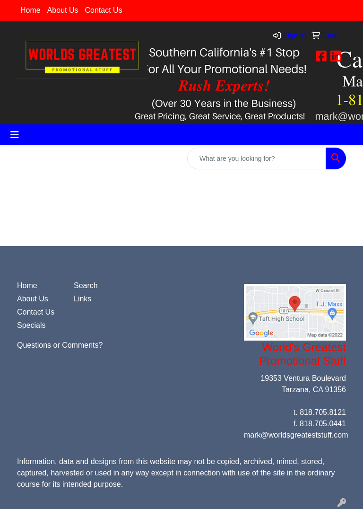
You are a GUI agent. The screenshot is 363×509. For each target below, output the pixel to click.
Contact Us (103, 10)
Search (86, 285)
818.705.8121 (323, 412)
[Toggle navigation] (15, 134)
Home (30, 10)
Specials (31, 325)
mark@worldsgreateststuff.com (296, 435)
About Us (62, 10)
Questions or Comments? (60, 345)
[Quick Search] (256, 158)
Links (82, 299)
